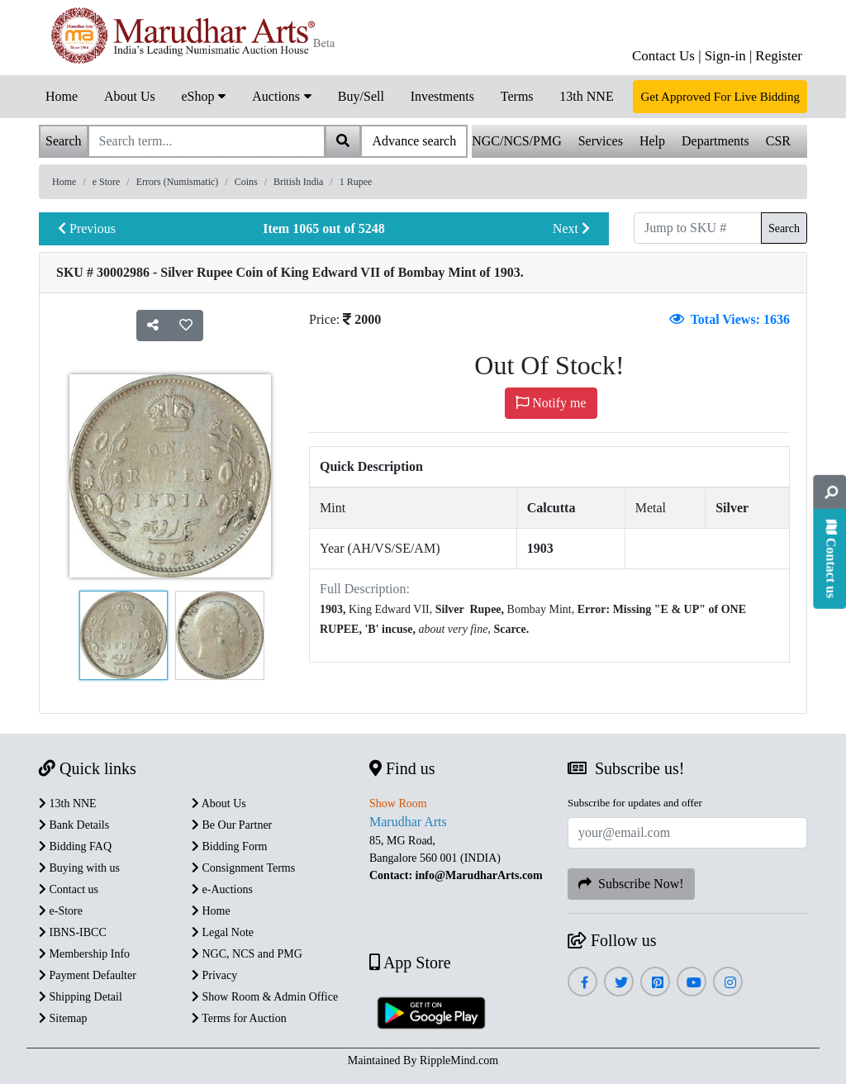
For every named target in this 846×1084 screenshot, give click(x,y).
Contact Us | (666, 56)
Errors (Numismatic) (177, 182)
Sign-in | (729, 56)
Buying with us (79, 868)
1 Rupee (356, 182)
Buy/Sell (361, 96)
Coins (246, 182)
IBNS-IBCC (73, 932)
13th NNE (586, 96)
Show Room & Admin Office (265, 997)
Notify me (551, 403)
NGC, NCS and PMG (247, 954)
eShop (203, 95)
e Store (107, 182)
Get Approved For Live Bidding (719, 96)
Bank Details (74, 825)
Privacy (214, 975)
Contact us (68, 889)
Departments (715, 141)
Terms (517, 96)
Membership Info (84, 954)
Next (571, 228)
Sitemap (63, 1018)
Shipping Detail (80, 997)
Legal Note (223, 932)
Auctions (281, 95)
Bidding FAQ (75, 846)
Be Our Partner (232, 825)
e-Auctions (222, 889)
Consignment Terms (243, 868)
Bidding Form (229, 846)
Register (778, 56)
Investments (442, 96)
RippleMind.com (459, 1060)
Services (600, 141)
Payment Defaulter (87, 975)
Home (61, 96)
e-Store (61, 911)
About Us (129, 96)
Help (652, 141)
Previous (87, 228)
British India (298, 182)
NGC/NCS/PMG (516, 141)
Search (784, 228)
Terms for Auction (239, 1018)
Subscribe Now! (631, 884)
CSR (778, 141)
